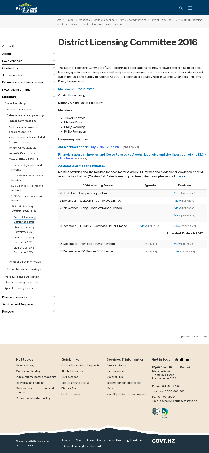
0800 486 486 (175, 391)
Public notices (70, 394)
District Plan (69, 388)
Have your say (25, 365)
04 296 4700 (171, 386)
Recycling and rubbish (30, 383)
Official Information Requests (80, 365)
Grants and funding (28, 371)
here (179, 176)
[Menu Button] (190, 8)
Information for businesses (124, 383)
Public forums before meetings (36, 377)
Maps (110, 388)
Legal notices (133, 440)
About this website (88, 440)
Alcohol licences (72, 371)
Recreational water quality (33, 398)
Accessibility (112, 440)
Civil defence (69, 377)
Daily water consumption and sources (35, 390)
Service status (116, 365)
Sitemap (66, 440)
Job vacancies (116, 371)
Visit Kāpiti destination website (127, 394)
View (177, 193)
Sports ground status (75, 383)
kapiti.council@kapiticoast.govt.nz (174, 401)
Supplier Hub (115, 377)
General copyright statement (82, 446)
